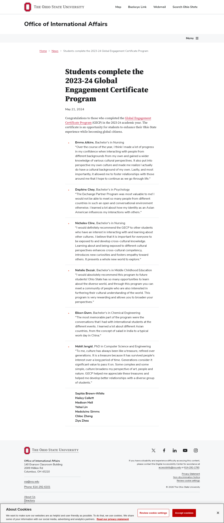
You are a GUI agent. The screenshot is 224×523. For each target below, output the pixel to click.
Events (28, 504)
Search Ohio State (185, 7)
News (55, 51)
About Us (29, 497)
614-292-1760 (191, 467)
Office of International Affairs (66, 24)
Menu (189, 38)
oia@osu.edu (31, 481)
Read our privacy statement (113, 520)
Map (118, 7)
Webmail (159, 7)
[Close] (218, 514)
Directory (29, 500)
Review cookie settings (153, 514)
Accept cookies (184, 514)
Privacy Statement (191, 474)
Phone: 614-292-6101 (37, 487)
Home (43, 51)
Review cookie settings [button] (188, 481)
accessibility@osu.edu (170, 467)
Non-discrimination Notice (186, 477)
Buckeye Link (137, 7)
